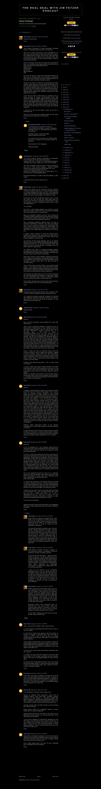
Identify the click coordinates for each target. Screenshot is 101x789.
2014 (64, 99)
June (65, 160)
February (67, 170)
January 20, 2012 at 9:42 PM (39, 317)
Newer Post (22, 776)
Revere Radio (78, 41)
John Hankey (67, 135)
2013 (64, 102)
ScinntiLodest (28, 156)
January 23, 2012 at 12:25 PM (44, 516)
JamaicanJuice (28, 307)
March (66, 167)
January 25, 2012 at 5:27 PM (39, 690)
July (65, 157)
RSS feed (77, 35)
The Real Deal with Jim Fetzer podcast (50, 9)
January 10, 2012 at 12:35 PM (39, 37)
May (65, 162)
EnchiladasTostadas (34, 124)
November (67, 147)
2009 (64, 178)
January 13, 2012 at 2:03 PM (39, 46)
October (66, 150)
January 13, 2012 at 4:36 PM (40, 156)
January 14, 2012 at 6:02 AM (48, 124)
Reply (25, 41)
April (65, 165)
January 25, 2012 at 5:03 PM (39, 673)
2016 (64, 94)
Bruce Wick (67, 111)
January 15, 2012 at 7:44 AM (41, 307)
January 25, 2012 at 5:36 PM (39, 733)
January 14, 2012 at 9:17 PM (39, 289)
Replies (27, 121)
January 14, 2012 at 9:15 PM (39, 187)
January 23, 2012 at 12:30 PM (44, 547)
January (66, 172)
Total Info (66, 123)
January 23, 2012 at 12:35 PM (44, 586)
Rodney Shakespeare (70, 126)
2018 (64, 89)
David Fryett (67, 144)
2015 (64, 97)
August (66, 155)
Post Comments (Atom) (33, 780)
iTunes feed (77, 38)
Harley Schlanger (26, 21)
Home (39, 776)
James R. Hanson (69, 137)
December (67, 109)
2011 (64, 107)
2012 (64, 104)
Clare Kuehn (27, 37)
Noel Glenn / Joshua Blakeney (72, 132)
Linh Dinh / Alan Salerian (71, 114)
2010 (64, 175)
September (67, 152)
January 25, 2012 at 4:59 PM (39, 624)
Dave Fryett (27, 46)
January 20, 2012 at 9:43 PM (39, 442)
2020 (64, 87)
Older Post (55, 776)
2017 (64, 92)
